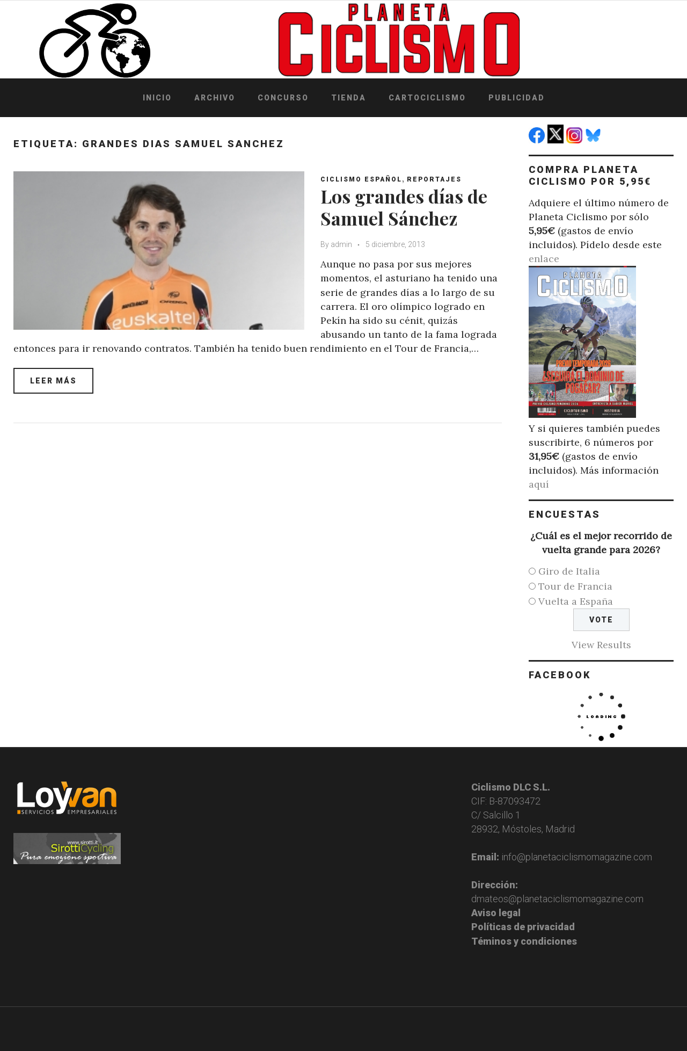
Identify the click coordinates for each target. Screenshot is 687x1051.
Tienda (348, 97)
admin (341, 244)
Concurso (283, 97)
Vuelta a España (575, 601)
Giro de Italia (569, 571)
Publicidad (516, 97)
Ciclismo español (361, 179)
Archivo (214, 97)
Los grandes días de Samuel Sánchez (403, 207)
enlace (544, 258)
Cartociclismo (427, 97)
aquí (539, 484)
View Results (601, 645)
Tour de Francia (575, 586)
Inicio (157, 97)
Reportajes (434, 179)
